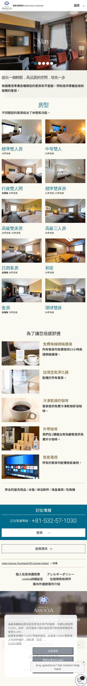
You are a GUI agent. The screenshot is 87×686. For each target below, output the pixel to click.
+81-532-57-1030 (54, 520)
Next (80, 41)
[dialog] (40, 646)
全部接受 (53, 651)
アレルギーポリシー (60, 574)
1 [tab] (35, 63)
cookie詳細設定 (32, 579)
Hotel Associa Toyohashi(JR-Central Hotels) (25, 563)
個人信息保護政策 (28, 574)
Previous (7, 41)
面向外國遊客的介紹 (46, 584)
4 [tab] (47, 63)
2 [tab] (39, 63)
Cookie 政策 (15, 643)
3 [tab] (43, 63)
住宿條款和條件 (60, 579)
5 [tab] (51, 63)
